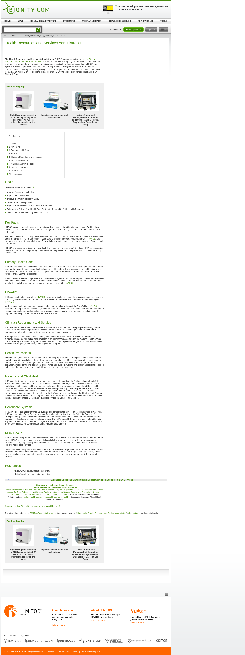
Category (9, 506)
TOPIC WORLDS (145, 21)
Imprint (51, 652)
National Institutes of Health (56, 497)
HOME (7, 21)
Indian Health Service (33, 497)
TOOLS (163, 21)
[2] (33, 187)
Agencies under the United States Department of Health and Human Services (92, 480)
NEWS (21, 21)
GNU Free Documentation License (43, 513)
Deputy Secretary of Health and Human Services (55, 487)
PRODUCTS (69, 21)
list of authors (134, 513)
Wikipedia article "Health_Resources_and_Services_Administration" (101, 513)
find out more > (58, 625)
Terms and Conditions (68, 652)
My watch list (116, 29)
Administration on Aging (52, 490)
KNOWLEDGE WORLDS (119, 21)
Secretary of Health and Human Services (55, 485)
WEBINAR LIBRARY (91, 21)
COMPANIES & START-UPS (43, 21)
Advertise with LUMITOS (139, 611)
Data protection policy (91, 652)
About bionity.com (63, 610)
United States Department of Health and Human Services (40, 506)
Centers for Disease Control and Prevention (72, 492)
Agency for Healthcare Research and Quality (83, 490)
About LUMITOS (101, 610)
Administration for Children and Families (23, 490)
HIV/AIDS (91, 239)
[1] (52, 69)
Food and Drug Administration (54, 495)
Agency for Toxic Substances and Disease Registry (29, 492)
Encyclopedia (15, 36)
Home (5, 36)
